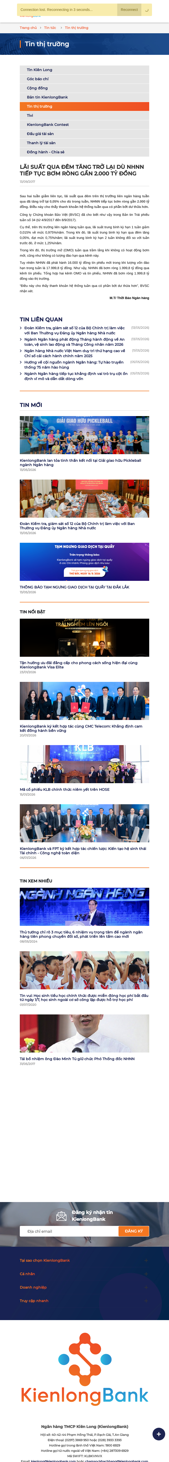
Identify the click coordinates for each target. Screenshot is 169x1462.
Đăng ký (134, 1231)
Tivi (30, 115)
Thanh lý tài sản (41, 143)
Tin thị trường (39, 106)
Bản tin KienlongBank (47, 97)
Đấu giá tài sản (40, 134)
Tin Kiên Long (39, 70)
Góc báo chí (37, 79)
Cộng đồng (37, 88)
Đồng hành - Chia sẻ (45, 152)
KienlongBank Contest (48, 124)
